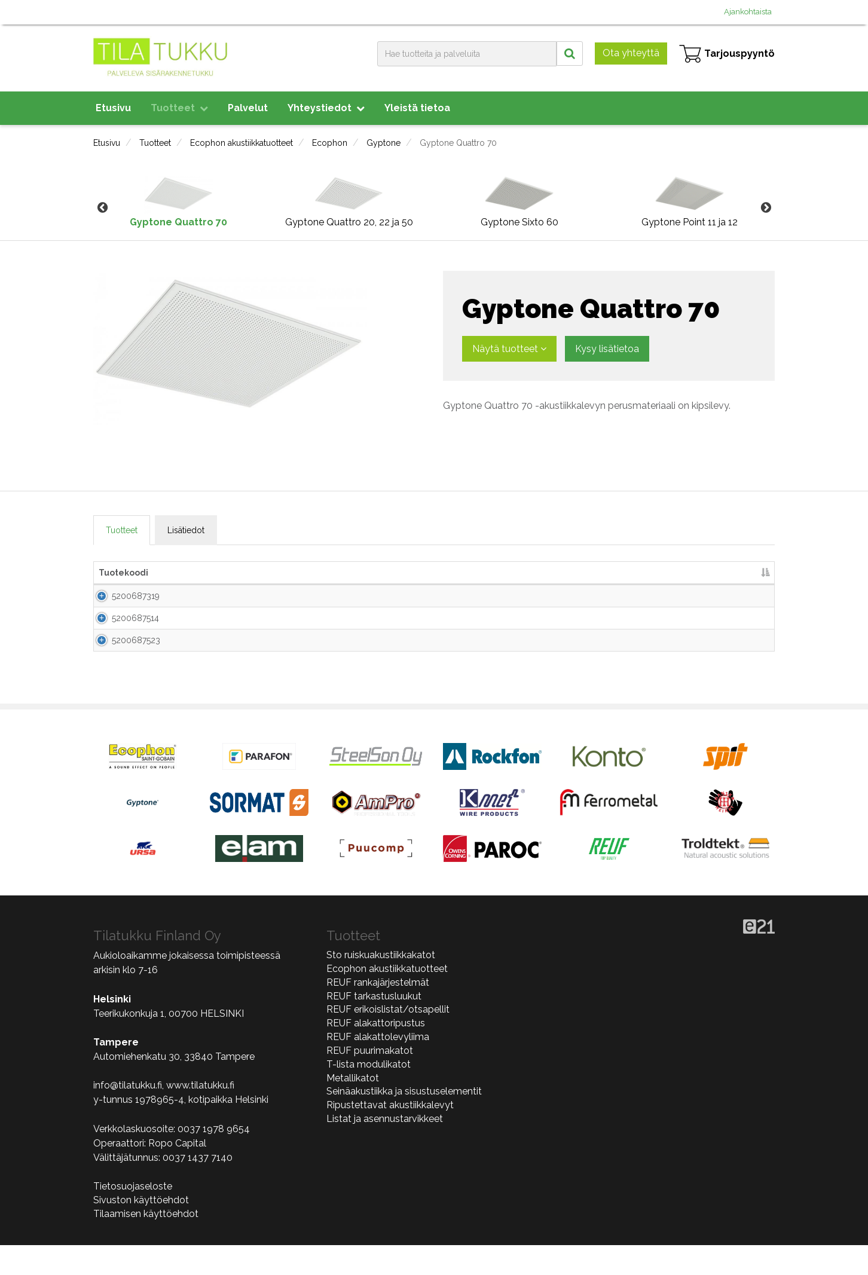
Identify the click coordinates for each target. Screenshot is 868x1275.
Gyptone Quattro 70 (458, 143)
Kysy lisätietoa (607, 348)
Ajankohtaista (748, 11)
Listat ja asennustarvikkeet (384, 1149)
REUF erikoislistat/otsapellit (388, 1039)
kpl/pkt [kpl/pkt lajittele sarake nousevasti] (550, 572)
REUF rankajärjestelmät (377, 1012)
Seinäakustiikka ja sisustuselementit (404, 1121)
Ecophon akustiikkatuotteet (241, 143)
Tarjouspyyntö (727, 54)
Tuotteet (179, 108)
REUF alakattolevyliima (377, 1067)
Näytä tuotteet (509, 348)
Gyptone (383, 143)
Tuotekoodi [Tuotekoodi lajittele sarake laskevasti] (123, 572)
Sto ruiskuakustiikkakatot (380, 985)
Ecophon (329, 143)
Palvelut (248, 108)
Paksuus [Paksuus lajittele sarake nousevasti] (452, 572)
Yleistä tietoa (417, 108)
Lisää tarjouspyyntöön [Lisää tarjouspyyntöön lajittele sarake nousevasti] (691, 572)
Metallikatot (352, 1108)
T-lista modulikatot (368, 1094)
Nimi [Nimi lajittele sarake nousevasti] (184, 572)
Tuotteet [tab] (121, 530)
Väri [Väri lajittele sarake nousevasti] (501, 572)
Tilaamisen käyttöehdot (145, 1243)
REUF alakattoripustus (375, 1053)
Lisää (746, 600)
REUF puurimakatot (369, 1080)
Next (766, 208)
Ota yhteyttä (631, 53)
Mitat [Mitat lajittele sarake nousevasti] (316, 572)
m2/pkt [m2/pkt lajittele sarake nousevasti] (605, 572)
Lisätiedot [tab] (185, 530)
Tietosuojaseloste (132, 1216)
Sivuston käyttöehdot (141, 1230)
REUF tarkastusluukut (373, 1026)
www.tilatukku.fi (200, 1115)
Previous (102, 208)
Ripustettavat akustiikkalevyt (390, 1135)
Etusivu (113, 108)
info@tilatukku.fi (127, 1115)
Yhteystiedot (326, 108)
